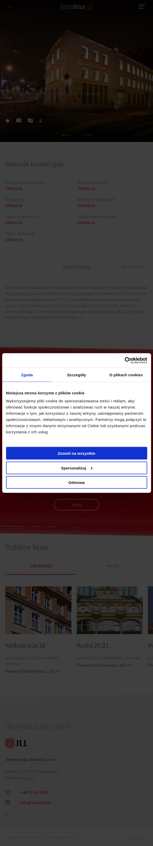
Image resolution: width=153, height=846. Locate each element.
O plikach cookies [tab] (126, 374)
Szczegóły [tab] (76, 374)
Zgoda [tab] (27, 374)
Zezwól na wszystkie (76, 453)
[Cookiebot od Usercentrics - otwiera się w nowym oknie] (124, 360)
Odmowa (76, 482)
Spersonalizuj (76, 468)
